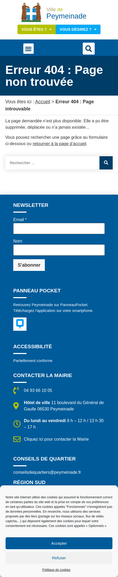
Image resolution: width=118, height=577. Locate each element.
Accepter (59, 543)
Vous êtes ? (36, 29)
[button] (28, 48)
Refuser (59, 558)
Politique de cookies (56, 570)
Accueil (42, 101)
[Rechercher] (106, 162)
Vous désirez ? (78, 29)
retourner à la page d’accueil (59, 143)
